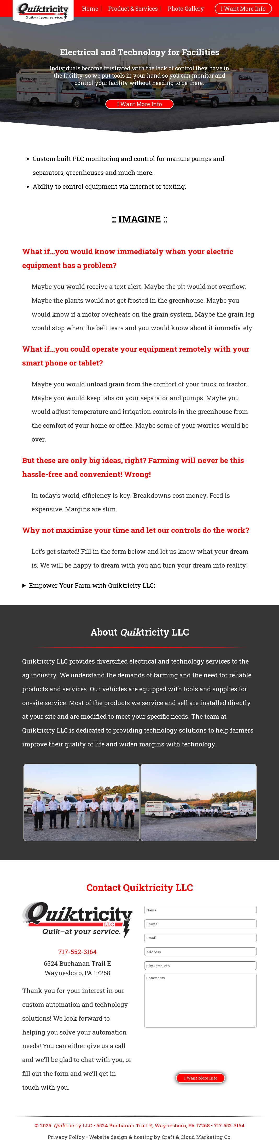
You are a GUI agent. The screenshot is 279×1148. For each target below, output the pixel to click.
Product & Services (133, 8)
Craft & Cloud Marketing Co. (196, 1137)
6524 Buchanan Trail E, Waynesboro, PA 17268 (153, 1125)
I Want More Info (243, 8)
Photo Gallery (186, 8)
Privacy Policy (66, 1137)
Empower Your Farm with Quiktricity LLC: (92, 585)
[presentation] (184, 1053)
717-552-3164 (77, 951)
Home (90, 8)
